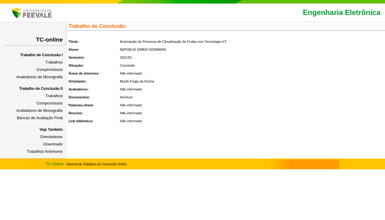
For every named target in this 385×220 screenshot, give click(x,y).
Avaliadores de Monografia (39, 77)
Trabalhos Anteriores (45, 151)
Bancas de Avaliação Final (40, 118)
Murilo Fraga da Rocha (137, 81)
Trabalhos (54, 62)
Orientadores (51, 136)
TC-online (49, 39)
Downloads (53, 144)
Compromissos (50, 69)
